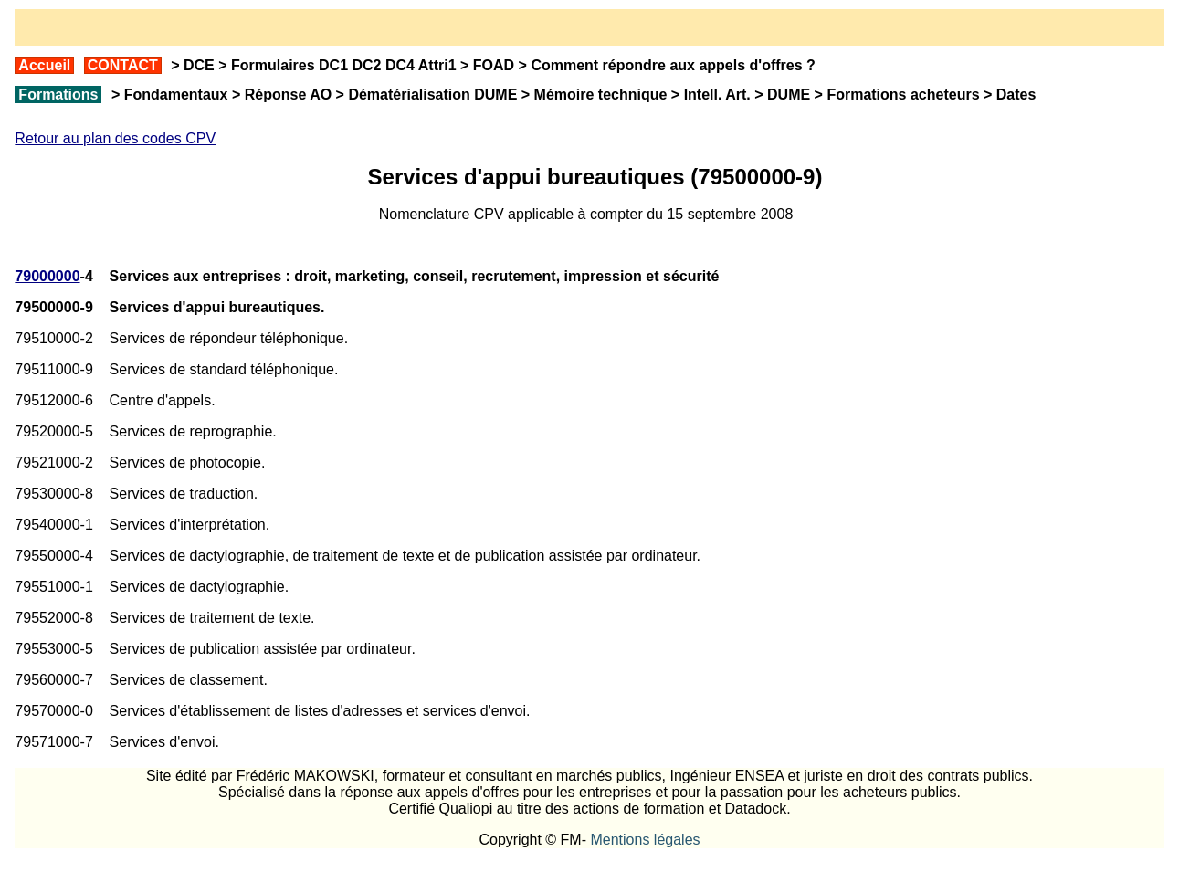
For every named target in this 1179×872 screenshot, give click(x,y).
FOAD (493, 65)
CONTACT (123, 65)
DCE (199, 65)
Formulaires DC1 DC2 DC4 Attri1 (344, 65)
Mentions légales (645, 839)
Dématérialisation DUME (432, 94)
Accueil (44, 65)
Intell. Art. (717, 94)
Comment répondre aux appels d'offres (666, 65)
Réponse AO (288, 94)
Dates (1016, 94)
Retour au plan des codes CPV (115, 138)
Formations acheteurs (902, 94)
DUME (788, 94)
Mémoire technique (601, 94)
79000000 (47, 276)
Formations (58, 94)
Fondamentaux (173, 94)
